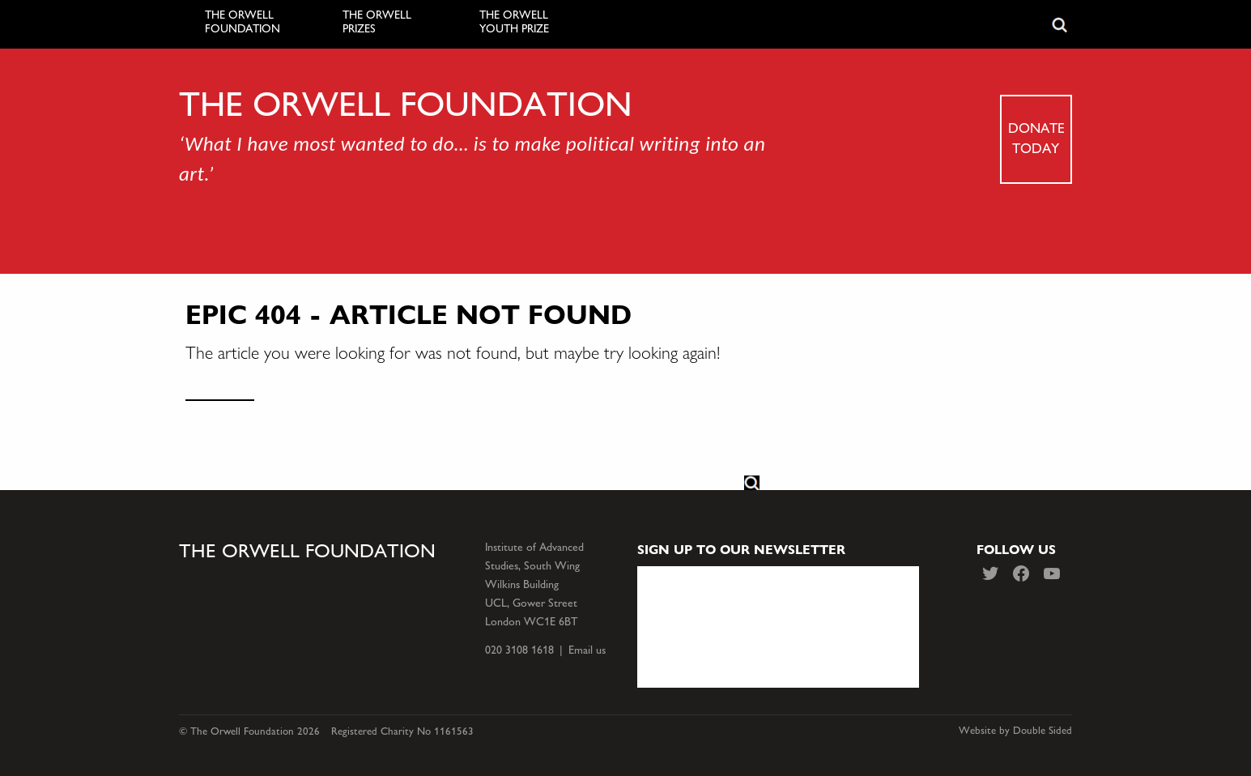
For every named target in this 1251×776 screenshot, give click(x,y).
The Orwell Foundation (242, 22)
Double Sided (1042, 730)
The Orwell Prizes (377, 22)
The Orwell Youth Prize (514, 22)
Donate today (1036, 137)
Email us (587, 650)
